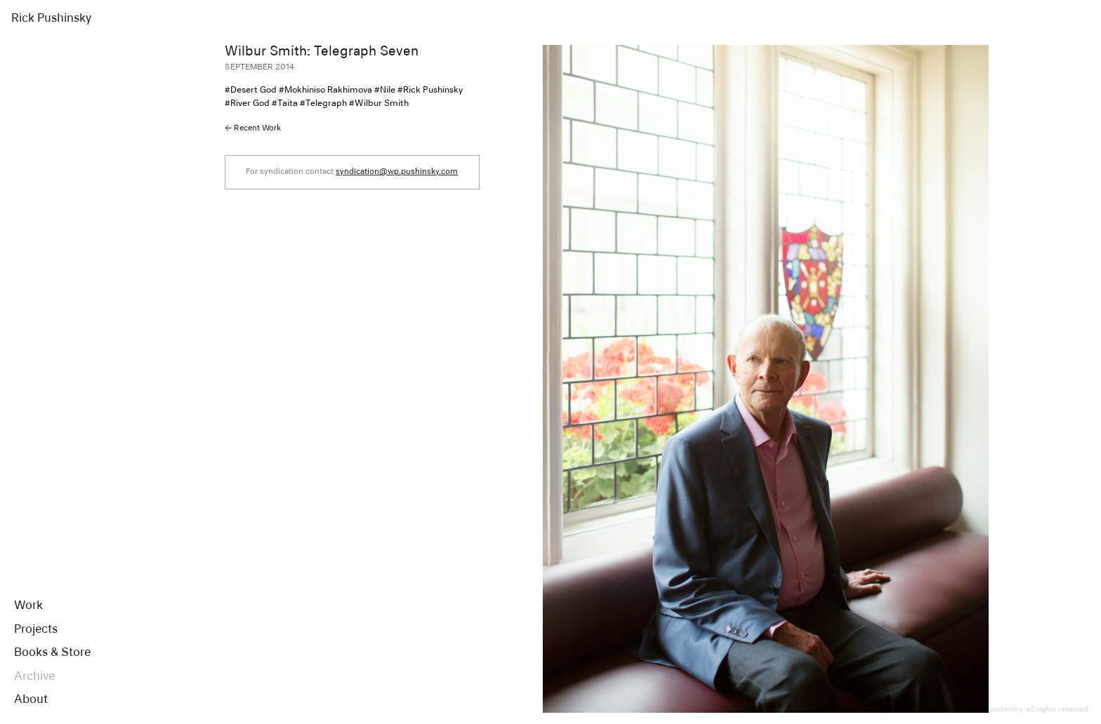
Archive (34, 677)
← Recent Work (253, 128)
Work (28, 606)
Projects (36, 630)
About (31, 700)
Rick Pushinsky (51, 19)
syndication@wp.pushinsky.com (397, 171)
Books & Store (52, 653)
